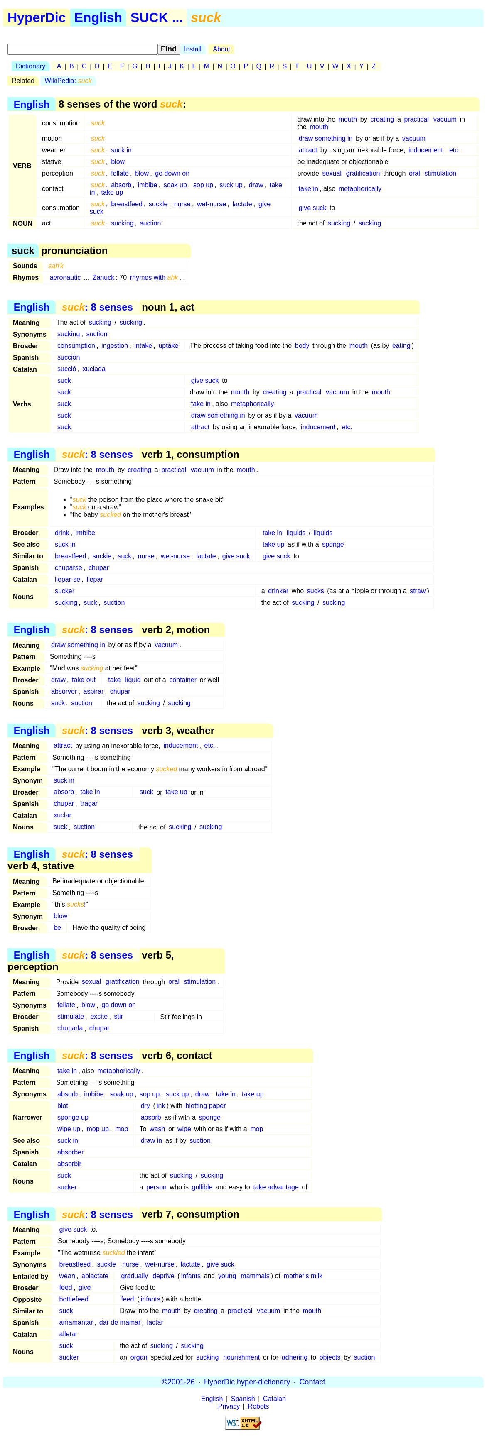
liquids (296, 532)
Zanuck (103, 277)
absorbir (69, 1163)
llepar (95, 579)
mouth (348, 119)
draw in (151, 1140)
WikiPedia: (68, 80)
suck (64, 380)
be (57, 927)
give (85, 1287)
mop (121, 1128)
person (156, 1187)
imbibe (147, 184)
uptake (168, 345)
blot (62, 1105)
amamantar (76, 1322)
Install (193, 49)
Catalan (274, 1398)
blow (118, 161)
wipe (184, 1128)
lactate (242, 204)
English (98, 17)
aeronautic (65, 277)
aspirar (94, 691)
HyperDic (36, 17)
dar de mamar (120, 1322)
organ (139, 1357)
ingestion (114, 345)
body (302, 345)
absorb (121, 184)
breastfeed (127, 204)
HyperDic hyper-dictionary (247, 1382)
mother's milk (303, 1275)
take (114, 679)
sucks (315, 590)
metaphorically (360, 188)
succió (66, 368)
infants (191, 1275)
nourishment (241, 1357)
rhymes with (154, 277)
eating (401, 345)
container (183, 679)
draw (256, 184)
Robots (258, 1406)
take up (112, 192)
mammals (255, 1275)
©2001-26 (178, 1382)
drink (62, 532)
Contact (312, 1382)
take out (84, 679)
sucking (122, 223)
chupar (99, 567)
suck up (230, 184)
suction (150, 223)
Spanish (243, 1398)
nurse (182, 204)
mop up (98, 1128)
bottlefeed (74, 1299)
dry (145, 1105)
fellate (120, 173)
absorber (70, 1152)
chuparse (68, 567)
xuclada (94, 368)
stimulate (70, 1016)
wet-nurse (211, 204)
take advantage (275, 1187)
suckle (158, 204)
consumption (76, 345)
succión (68, 357)
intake (143, 345)
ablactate (94, 1275)
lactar (155, 1322)
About (221, 49)
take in (308, 188)
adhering (294, 1357)
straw (418, 590)
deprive (163, 1275)
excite (99, 1016)
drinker (278, 590)
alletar (68, 1334)
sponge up (73, 1117)
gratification (363, 173)
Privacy (229, 1406)
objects (330, 1357)
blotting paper (206, 1105)
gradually (134, 1275)
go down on (172, 173)
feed (65, 1287)
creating (382, 119)
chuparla (70, 1028)
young (227, 1275)
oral (414, 173)
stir (118, 1016)
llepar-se (67, 579)
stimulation (440, 173)
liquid (132, 679)
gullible (202, 1187)
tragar (89, 803)
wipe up (68, 1128)
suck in (121, 150)
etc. (454, 150)
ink (161, 1105)
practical (416, 119)
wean (67, 1275)
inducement (425, 150)
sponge (333, 544)
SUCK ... (156, 17)
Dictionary (30, 66)
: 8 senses (97, 307)
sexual (332, 173)
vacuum (445, 119)
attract (308, 150)
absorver (64, 691)
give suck (313, 207)
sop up (203, 184)
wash (157, 1128)
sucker (64, 590)
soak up (175, 184)
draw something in (326, 138)
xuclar (62, 815)
